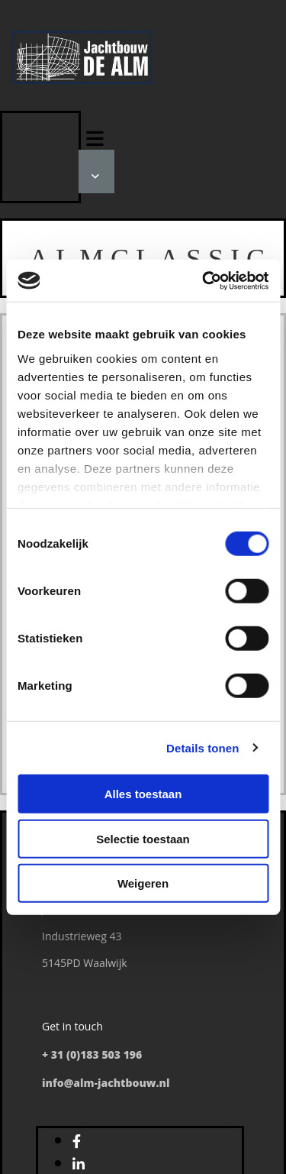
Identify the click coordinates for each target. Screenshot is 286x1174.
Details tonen (202, 747)
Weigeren (143, 883)
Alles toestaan (143, 794)
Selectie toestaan (143, 838)
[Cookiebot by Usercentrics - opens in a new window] (203, 280)
